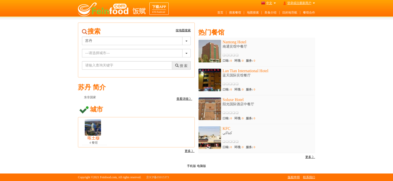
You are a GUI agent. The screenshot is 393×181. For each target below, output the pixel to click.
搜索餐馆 (235, 12)
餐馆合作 (309, 12)
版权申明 (294, 177)
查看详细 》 (184, 99)
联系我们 (309, 177)
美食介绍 (270, 12)
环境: (239, 60)
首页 (220, 12)
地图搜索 (253, 12)
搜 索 (181, 66)
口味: (227, 60)
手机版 (191, 166)
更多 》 (189, 151)
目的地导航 (289, 12)
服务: (250, 60)
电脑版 (201, 166)
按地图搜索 (183, 30)
